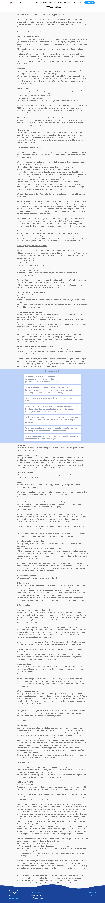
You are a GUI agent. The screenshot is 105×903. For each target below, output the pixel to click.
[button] (52, 379)
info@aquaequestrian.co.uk (15, 898)
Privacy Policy (34, 890)
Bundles (60, 2)
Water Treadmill (44, 2)
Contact (73, 2)
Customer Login (67, 2)
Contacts (94, 897)
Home (37, 2)
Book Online (93, 895)
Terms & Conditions (35, 892)
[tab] (52, 379)
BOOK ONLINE (90, 2)
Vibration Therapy (52, 2)
